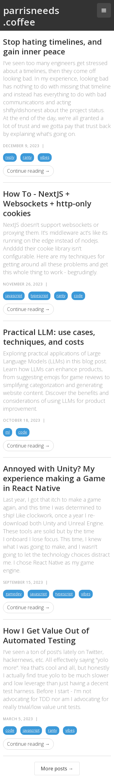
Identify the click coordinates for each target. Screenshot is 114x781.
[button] (104, 10)
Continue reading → (28, 171)
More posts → (57, 768)
